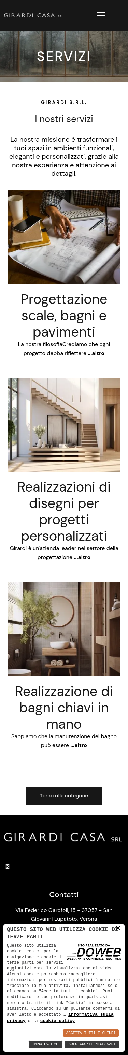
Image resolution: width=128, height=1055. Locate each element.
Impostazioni (45, 1044)
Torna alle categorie (64, 795)
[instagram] (9, 867)
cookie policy (57, 1021)
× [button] (118, 928)
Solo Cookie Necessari (92, 1044)
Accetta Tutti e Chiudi (91, 1033)
